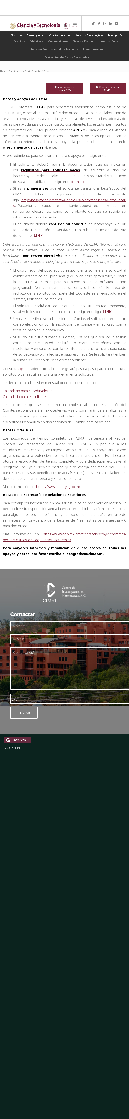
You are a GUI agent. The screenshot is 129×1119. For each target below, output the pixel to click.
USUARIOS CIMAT (11, 747)
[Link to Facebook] (99, 24)
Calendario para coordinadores (27, 390)
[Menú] (75, 23)
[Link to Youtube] (116, 24)
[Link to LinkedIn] (111, 24)
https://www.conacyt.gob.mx (58, 486)
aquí (21, 368)
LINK (38, 235)
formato (77, 181)
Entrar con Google (18, 740)
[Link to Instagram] (105, 24)
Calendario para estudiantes (25, 396)
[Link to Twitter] (93, 24)
